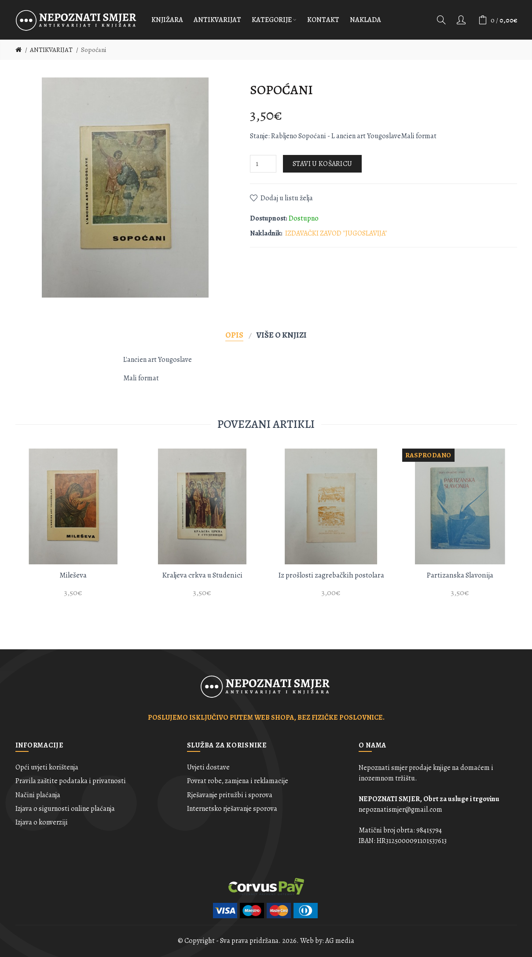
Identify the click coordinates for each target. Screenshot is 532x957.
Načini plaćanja (37, 795)
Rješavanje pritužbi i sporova (229, 795)
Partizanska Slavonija (459, 575)
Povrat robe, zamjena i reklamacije (237, 781)
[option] (73, 528)
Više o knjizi (282, 334)
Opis (234, 334)
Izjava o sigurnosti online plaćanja (65, 808)
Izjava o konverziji (41, 822)
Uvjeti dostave (208, 767)
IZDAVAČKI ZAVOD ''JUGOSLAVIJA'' (336, 233)
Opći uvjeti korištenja (46, 767)
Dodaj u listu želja (286, 198)
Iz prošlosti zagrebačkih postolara (331, 575)
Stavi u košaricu (322, 164)
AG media (339, 941)
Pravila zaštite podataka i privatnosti (70, 781)
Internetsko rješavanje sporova (232, 808)
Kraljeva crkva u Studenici (202, 575)
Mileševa (73, 575)
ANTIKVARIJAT (51, 49)
